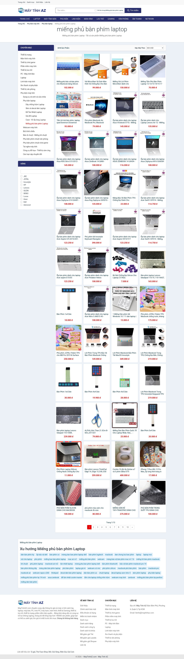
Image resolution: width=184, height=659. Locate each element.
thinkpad (54, 573)
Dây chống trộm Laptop (35, 104)
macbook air (26, 573)
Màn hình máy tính (28, 59)
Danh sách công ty (87, 627)
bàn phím (142, 568)
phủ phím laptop (36, 564)
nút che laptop (26, 559)
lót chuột (24, 564)
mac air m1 (72, 559)
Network (149, 19)
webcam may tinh (119, 577)
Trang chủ (21, 2)
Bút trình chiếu (29, 131)
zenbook (131, 577)
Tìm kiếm (133, 10)
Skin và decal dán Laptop (35, 108)
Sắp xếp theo (140, 48)
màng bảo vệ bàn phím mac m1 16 (120, 559)
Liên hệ (47, 2)
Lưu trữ (100, 19)
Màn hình (88, 19)
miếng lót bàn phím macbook (147, 559)
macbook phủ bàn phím (127, 568)
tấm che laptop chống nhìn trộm (97, 577)
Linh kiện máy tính (28, 82)
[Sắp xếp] (155, 48)
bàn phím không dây (29, 568)
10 (128, 527)
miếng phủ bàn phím (87, 559)
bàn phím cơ (54, 555)
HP (23, 185)
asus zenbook (53, 577)
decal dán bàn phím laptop (71, 573)
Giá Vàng (55, 652)
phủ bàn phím (68, 568)
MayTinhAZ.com (90, 657)
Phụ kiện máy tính (33, 24)
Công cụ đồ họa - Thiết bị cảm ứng (36, 150)
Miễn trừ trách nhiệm (88, 616)
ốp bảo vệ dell (41, 555)
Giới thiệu (39, 2)
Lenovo (25, 188)
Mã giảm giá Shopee (88, 641)
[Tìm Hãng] (36, 171)
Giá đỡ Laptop (31, 116)
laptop (138, 555)
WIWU (24, 193)
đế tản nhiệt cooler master (71, 577)
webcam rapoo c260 (41, 573)
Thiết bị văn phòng (28, 89)
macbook (109, 555)
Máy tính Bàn (50, 19)
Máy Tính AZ (103, 657)
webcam (101, 559)
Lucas (24, 196)
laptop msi (147, 555)
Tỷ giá (33, 652)
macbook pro (153, 568)
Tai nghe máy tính (30, 147)
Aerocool (26, 205)
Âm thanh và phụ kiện (29, 85)
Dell (23, 202)
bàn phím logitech (96, 555)
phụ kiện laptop (154, 573)
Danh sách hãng (86, 624)
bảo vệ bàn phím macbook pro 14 (133, 564)
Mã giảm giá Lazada (88, 638)
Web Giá (63, 652)
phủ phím (38, 559)
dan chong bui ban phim (124, 555)
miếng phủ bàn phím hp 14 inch (33, 577)
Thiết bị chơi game (28, 62)
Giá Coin (70, 652)
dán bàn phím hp (27, 555)
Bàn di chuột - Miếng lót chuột (35, 135)
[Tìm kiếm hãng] (75, 10)
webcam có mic (94, 568)
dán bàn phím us (90, 573)
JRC (24, 176)
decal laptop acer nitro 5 (121, 573)
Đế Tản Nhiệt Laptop (34, 112)
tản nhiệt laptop (66, 564)
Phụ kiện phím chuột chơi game (35, 143)
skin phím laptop (139, 573)
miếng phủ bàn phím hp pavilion (149, 577)
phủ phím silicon (109, 568)
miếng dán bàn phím (29, 582)
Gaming (111, 19)
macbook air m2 (51, 564)
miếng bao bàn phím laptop (55, 559)
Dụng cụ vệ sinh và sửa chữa (34, 97)
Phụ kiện (64, 19)
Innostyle (26, 182)
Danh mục (30, 2)
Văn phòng (123, 19)
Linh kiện (76, 19)
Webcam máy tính (30, 127)
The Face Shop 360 (43, 652)
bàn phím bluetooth (110, 564)
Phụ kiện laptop (47, 24)
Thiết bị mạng (26, 55)
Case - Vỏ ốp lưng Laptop (36, 120)
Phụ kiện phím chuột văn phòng (35, 139)
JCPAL (25, 179)
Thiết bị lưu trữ (26, 70)
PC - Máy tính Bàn (28, 74)
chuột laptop (104, 573)
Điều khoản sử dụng (88, 613)
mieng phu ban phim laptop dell (87, 564)
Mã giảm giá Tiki (86, 634)
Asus (24, 199)
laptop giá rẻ (80, 568)
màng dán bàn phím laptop (49, 568)
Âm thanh (137, 19)
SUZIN (25, 191)
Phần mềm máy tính (28, 66)
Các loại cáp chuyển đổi (32, 154)
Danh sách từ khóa (87, 631)
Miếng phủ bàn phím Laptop (37, 124)
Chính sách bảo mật (88, 609)
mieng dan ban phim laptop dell (74, 555)
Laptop (36, 19)
